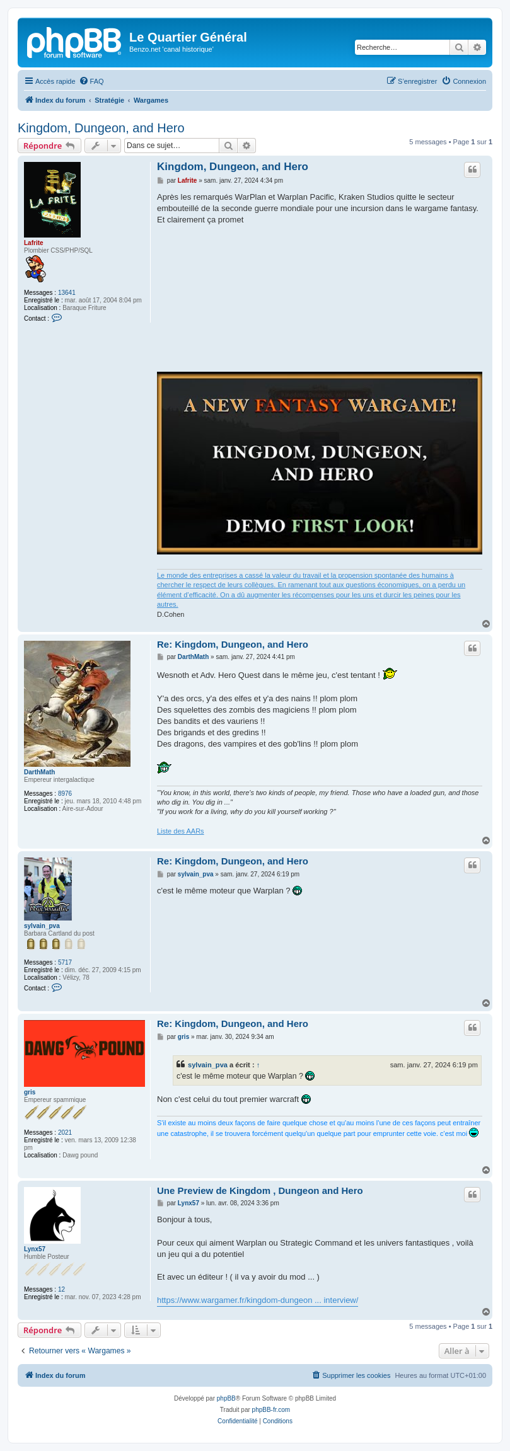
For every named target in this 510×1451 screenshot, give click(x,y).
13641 (67, 292)
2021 (65, 1132)
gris (29, 1092)
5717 (65, 962)
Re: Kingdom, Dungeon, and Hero (232, 644)
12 (61, 1289)
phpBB (226, 1398)
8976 (65, 793)
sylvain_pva (42, 925)
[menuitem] (91, 81)
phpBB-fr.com (271, 1409)
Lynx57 (34, 1249)
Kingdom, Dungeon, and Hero (101, 128)
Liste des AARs (180, 831)
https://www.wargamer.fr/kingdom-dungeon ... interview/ (257, 1300)
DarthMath (39, 772)
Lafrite (33, 242)
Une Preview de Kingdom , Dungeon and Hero (260, 1190)
